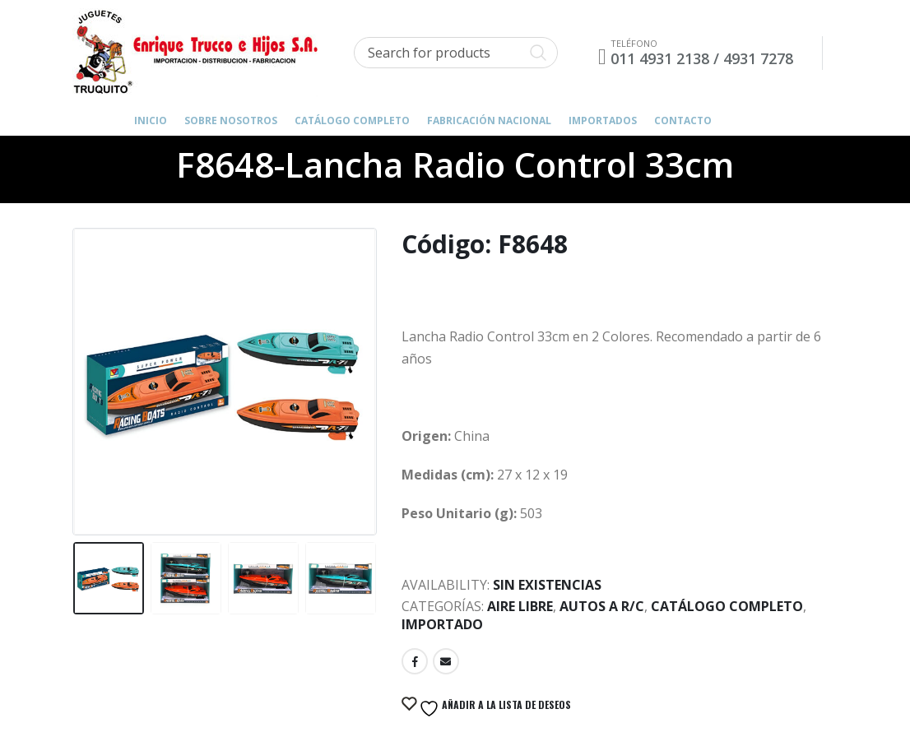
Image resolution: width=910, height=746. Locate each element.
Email (446, 661)
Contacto (683, 120)
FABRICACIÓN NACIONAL (489, 120)
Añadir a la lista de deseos (493, 708)
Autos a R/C (601, 606)
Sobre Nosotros (230, 120)
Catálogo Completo (352, 120)
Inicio (150, 120)
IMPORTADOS (603, 120)
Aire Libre (520, 606)
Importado (442, 624)
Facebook (415, 661)
